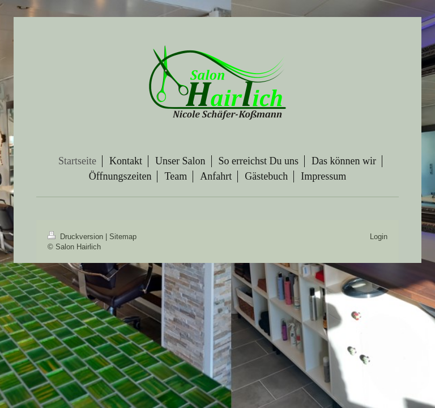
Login (378, 236)
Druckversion (76, 236)
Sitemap (123, 236)
